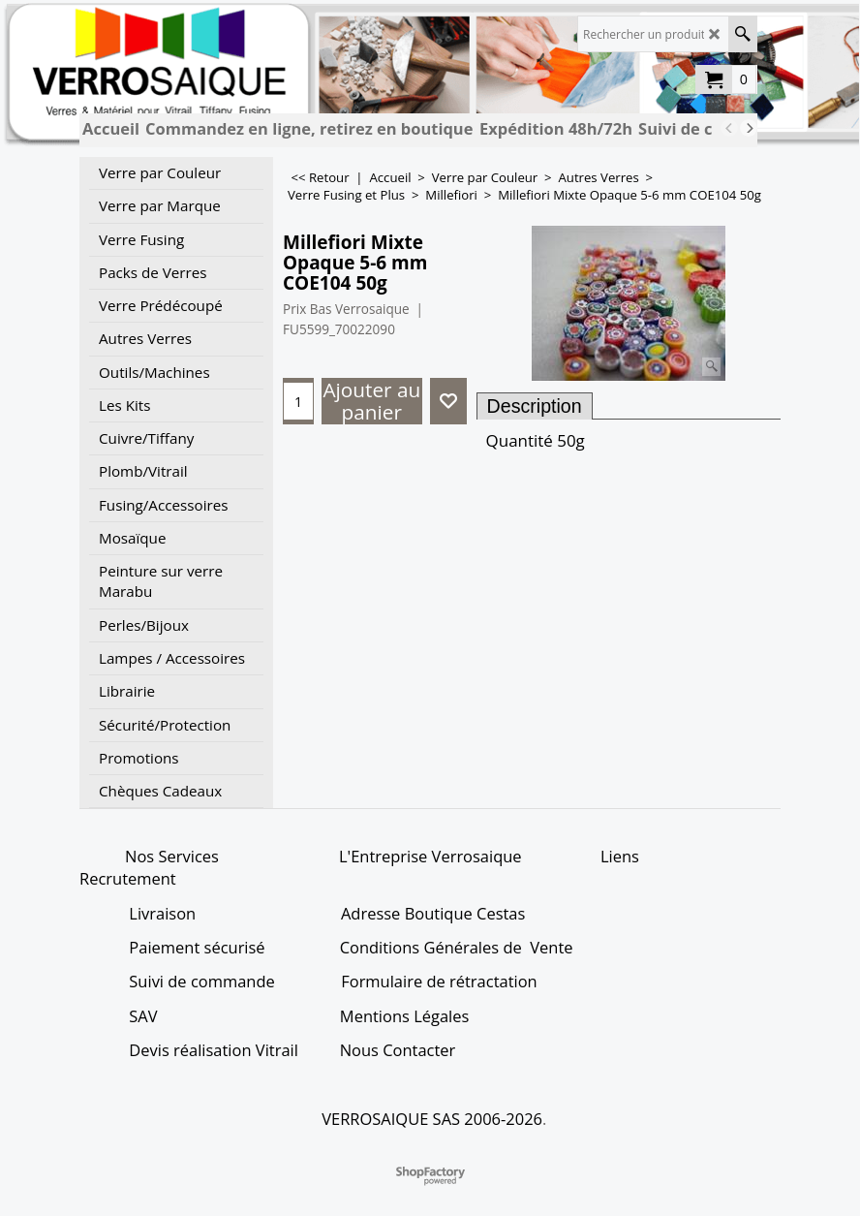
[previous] (729, 128)
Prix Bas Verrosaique (346, 308)
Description (534, 406)
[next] (748, 128)
